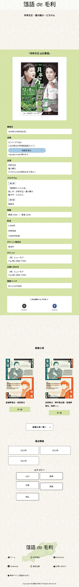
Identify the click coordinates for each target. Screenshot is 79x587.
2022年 (55, 450)
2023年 (23, 450)
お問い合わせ (60, 566)
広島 (27, 485)
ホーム (11, 557)
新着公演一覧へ (42, 427)
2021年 (23, 460)
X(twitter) (59, 557)
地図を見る (26, 150)
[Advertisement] (39, 35)
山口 (27, 476)
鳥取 (51, 486)
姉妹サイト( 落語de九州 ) (18, 575)
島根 (51, 476)
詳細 (20, 409)
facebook (13, 566)
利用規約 (35, 557)
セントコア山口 (15, 285)
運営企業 (35, 566)
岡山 (27, 496)
